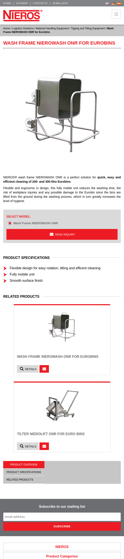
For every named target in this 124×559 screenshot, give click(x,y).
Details (27, 369)
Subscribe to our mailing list (62, 506)
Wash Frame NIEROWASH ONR (35, 223)
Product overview (23, 464)
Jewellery (60, 3)
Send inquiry (62, 234)
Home (7, 3)
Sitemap (22, 3)
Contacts (40, 3)
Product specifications (23, 472)
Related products (19, 479)
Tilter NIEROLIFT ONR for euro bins (51, 434)
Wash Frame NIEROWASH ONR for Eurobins (57, 356)
